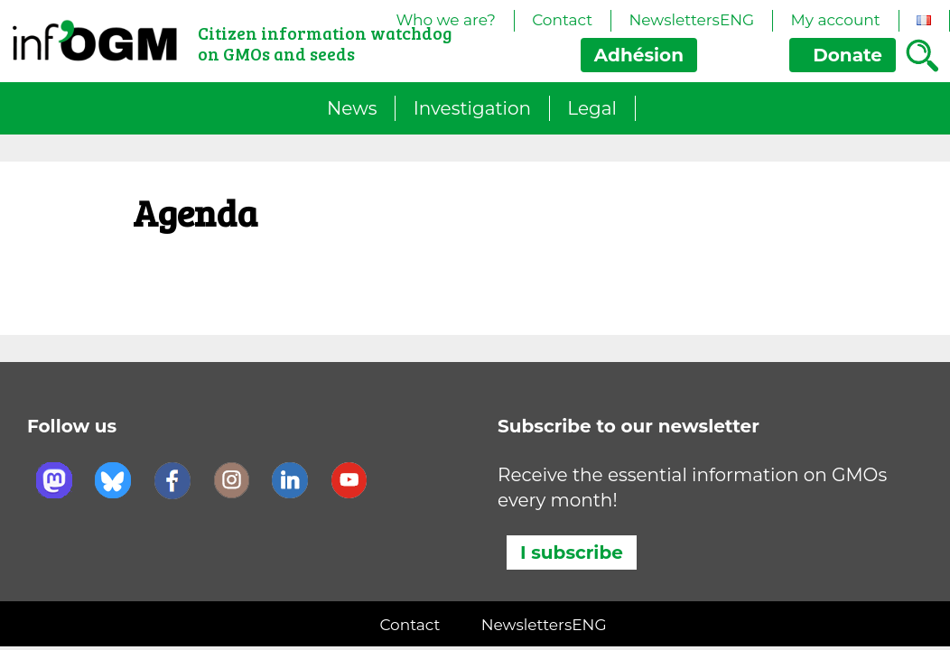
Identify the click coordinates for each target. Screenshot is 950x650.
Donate (842, 55)
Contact (562, 20)
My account (835, 20)
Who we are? (446, 20)
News (352, 108)
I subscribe (571, 552)
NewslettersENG (691, 20)
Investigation (472, 108)
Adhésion (639, 55)
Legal (592, 108)
